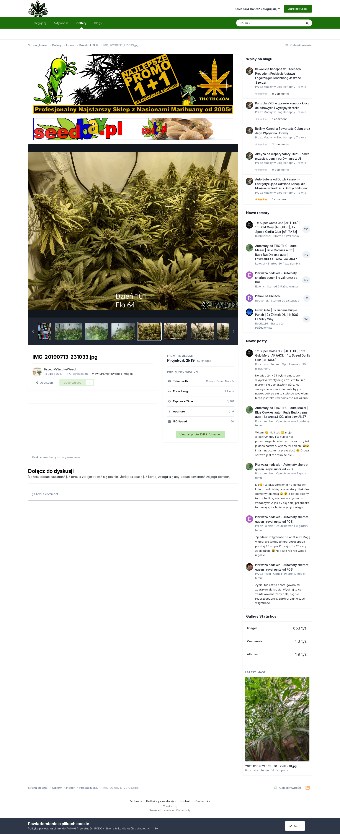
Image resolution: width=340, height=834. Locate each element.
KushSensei (263, 236)
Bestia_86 (261, 323)
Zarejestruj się (297, 8)
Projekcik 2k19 (181, 360)
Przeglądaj (39, 23)
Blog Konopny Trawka (291, 86)
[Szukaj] (258, 22)
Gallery (81, 25)
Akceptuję (297, 826)
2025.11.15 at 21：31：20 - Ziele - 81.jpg (271, 766)
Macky (268, 86)
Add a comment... (46, 494)
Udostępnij (45, 382)
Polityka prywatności (161, 801)
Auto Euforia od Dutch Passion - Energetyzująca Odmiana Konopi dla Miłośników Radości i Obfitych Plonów (281, 184)
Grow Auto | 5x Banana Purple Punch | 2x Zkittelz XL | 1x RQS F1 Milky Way (276, 314)
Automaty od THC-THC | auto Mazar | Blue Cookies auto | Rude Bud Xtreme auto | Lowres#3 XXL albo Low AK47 (281, 412)
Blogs (98, 23)
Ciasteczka (202, 801)
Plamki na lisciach (267, 296)
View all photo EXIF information (201, 434)
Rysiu (267, 573)
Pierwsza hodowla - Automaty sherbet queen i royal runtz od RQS (276, 277)
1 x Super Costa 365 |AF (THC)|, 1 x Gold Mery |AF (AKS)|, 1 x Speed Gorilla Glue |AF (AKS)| (278, 227)
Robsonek (262, 300)
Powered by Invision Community (170, 810)
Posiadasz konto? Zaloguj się (257, 9)
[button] (33, 331)
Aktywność (61, 23)
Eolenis (260, 286)
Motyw (136, 801)
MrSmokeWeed (65, 369)
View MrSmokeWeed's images (112, 373)
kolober (260, 263)
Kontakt (185, 801)
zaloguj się (165, 477)
